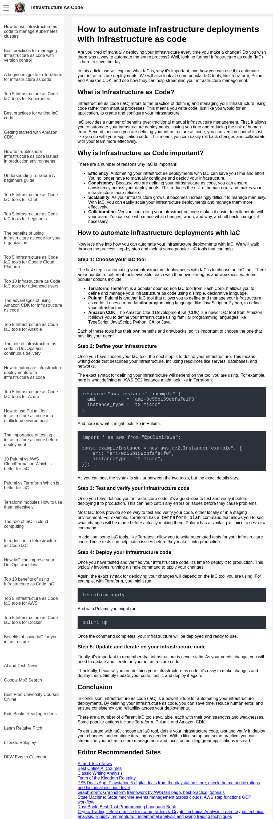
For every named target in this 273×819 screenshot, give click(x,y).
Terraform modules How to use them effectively (33, 504)
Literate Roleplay (20, 742)
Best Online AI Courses (100, 768)
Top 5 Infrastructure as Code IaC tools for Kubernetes (31, 96)
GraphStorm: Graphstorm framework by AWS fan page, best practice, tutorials (151, 792)
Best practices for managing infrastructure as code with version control (30, 55)
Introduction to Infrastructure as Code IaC (30, 543)
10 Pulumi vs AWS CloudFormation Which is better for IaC (28, 464)
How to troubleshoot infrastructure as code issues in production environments (31, 156)
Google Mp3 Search (23, 680)
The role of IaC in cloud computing (26, 524)
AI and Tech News (21, 665)
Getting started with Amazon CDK (30, 134)
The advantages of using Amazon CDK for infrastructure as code (33, 305)
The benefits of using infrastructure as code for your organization (32, 238)
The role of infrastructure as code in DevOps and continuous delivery (30, 348)
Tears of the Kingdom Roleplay (107, 778)
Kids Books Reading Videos (30, 713)
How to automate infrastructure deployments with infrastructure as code (33, 372)
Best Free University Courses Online (31, 697)
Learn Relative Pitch (23, 728)
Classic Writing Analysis (100, 773)
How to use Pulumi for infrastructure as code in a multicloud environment (28, 416)
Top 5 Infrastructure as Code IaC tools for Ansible (31, 327)
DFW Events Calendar (25, 757)
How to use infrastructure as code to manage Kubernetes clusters (31, 31)
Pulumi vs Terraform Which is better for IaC (31, 485)
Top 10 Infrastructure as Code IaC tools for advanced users (32, 283)
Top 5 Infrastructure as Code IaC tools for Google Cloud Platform (31, 262)
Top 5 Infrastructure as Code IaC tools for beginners (31, 216)
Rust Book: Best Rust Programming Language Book (127, 807)
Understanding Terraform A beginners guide (29, 178)
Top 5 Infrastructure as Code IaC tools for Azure (31, 394)
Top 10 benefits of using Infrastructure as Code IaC (29, 581)
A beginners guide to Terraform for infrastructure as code (33, 77)
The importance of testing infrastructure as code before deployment (31, 440)
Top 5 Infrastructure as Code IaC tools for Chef (31, 197)
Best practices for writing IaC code (31, 115)
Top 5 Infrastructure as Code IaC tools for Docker (31, 620)
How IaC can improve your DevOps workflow (29, 562)
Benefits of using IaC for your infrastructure (31, 639)
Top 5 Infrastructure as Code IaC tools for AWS (31, 600)
